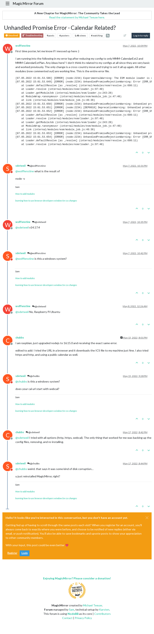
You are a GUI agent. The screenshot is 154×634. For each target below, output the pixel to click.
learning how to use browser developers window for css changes (46, 200)
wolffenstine (22, 45)
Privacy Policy (83, 618)
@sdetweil (39, 221)
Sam (71, 609)
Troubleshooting (32, 35)
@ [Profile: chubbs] (21, 381)
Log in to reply (140, 35)
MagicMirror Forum (28, 3)
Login (24, 553)
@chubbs (33, 376)
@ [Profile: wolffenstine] (24, 171)
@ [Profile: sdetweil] (22, 227)
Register (12, 553)
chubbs (19, 337)
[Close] (147, 517)
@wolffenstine (36, 165)
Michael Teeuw (92, 605)
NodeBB (73, 613)
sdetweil (20, 165)
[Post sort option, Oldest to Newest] (125, 35)
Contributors (102, 613)
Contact (67, 618)
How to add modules (25, 193)
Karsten (104, 609)
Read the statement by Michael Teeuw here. (77, 17)
